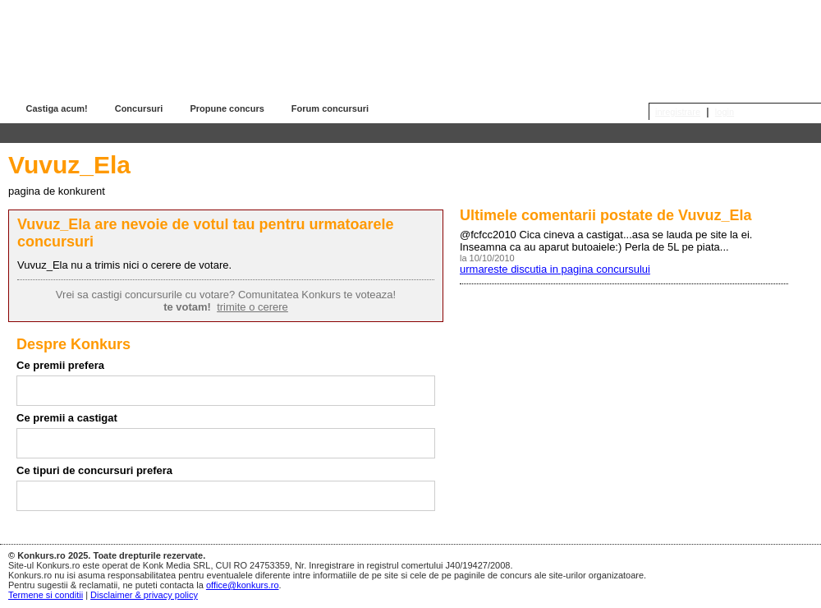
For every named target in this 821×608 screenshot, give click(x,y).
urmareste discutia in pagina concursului (555, 269)
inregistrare (677, 112)
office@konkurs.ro (242, 585)
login (724, 112)
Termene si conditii (45, 595)
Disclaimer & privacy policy (144, 595)
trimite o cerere (252, 307)
